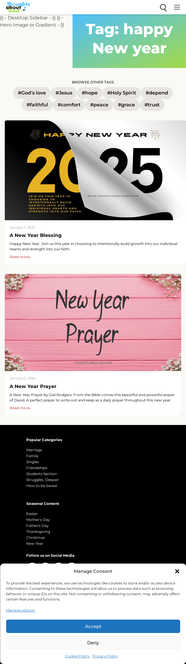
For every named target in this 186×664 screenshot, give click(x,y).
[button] (177, 571)
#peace (99, 105)
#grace (126, 105)
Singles (32, 462)
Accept (93, 626)
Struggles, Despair (42, 479)
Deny (93, 643)
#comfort (69, 105)
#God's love (32, 93)
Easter (32, 513)
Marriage (34, 450)
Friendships (36, 468)
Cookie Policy (77, 656)
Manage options (20, 610)
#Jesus (64, 93)
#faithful (37, 105)
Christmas (35, 537)
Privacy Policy (105, 656)
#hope (90, 93)
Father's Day (37, 525)
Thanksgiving (38, 531)
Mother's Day (38, 519)
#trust (152, 105)
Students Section (41, 473)
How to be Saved (41, 485)
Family (32, 456)
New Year (34, 543)
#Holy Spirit (121, 93)
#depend (157, 93)
